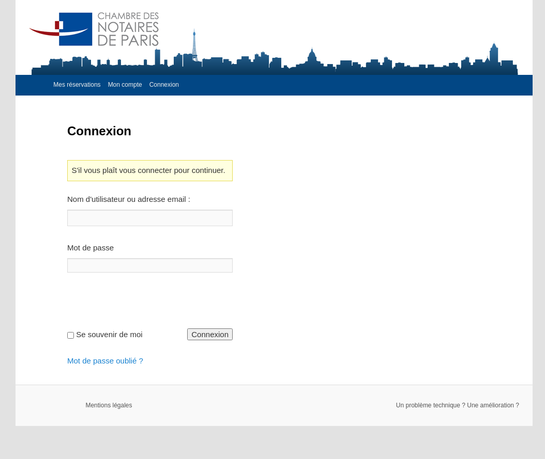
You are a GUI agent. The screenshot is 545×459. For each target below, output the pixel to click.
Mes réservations (76, 84)
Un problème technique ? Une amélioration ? (457, 405)
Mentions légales (108, 405)
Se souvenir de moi (109, 334)
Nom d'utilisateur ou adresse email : (128, 199)
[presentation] (145, 308)
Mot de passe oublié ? (105, 361)
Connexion (164, 84)
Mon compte (125, 84)
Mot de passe (90, 247)
